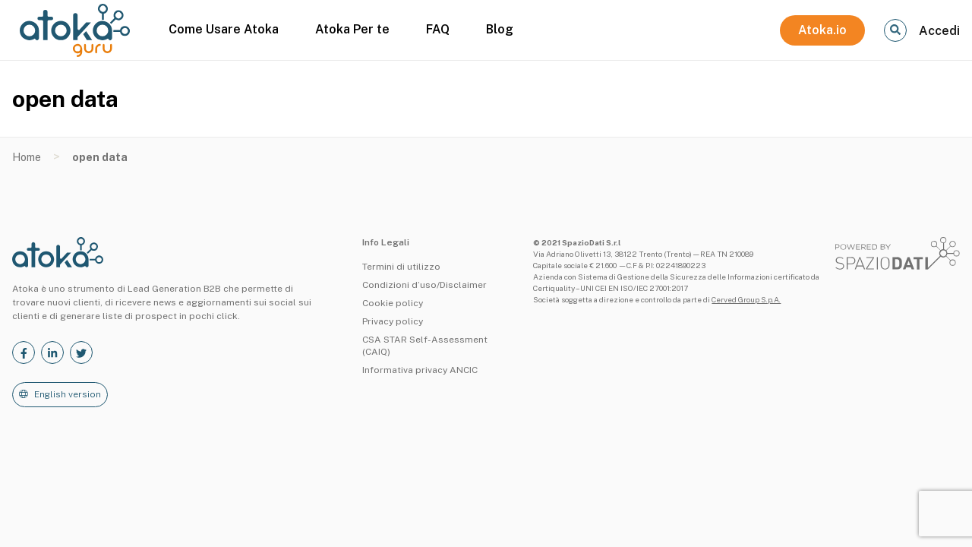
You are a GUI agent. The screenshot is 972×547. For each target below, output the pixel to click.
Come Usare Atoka (224, 29)
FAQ (438, 29)
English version (67, 394)
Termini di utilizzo (401, 266)
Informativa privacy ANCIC (420, 370)
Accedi (939, 31)
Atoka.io (822, 30)
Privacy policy (392, 321)
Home (26, 157)
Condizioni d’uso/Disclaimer (424, 285)
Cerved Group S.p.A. (746, 299)
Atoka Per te (352, 29)
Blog (499, 29)
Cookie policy (392, 303)
